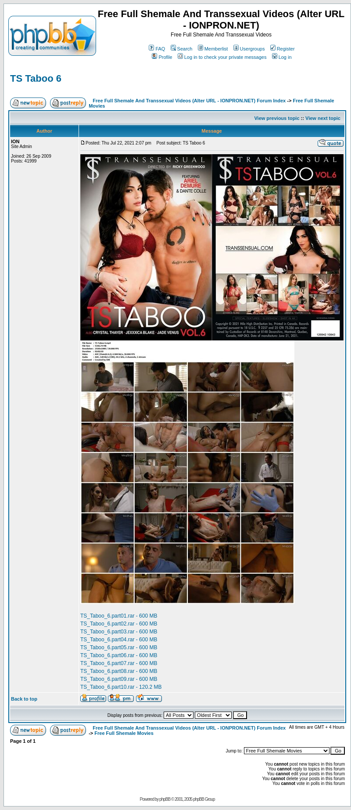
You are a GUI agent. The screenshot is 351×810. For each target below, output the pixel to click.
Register (282, 48)
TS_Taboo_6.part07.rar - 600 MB (118, 663)
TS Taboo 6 (35, 78)
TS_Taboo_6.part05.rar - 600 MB (118, 647)
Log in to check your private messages (222, 57)
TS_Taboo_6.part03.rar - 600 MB (118, 632)
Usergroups (249, 48)
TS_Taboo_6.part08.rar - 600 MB (118, 671)
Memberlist (213, 48)
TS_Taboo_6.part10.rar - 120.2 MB (120, 687)
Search (182, 48)
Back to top (24, 699)
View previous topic (276, 118)
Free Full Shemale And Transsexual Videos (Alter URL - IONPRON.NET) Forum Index (189, 100)
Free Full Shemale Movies (124, 733)
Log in (282, 57)
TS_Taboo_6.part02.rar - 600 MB (118, 624)
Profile (162, 57)
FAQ (157, 48)
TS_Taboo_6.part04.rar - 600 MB (118, 639)
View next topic (322, 118)
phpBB (164, 799)
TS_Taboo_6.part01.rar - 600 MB (118, 616)
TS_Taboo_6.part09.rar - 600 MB (118, 679)
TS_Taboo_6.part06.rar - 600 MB (118, 655)
